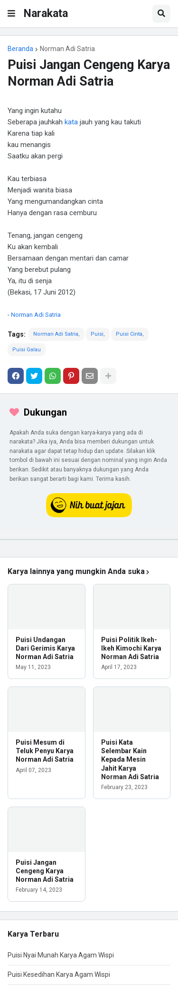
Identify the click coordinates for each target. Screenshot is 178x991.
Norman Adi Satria (67, 48)
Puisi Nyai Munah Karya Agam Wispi (61, 955)
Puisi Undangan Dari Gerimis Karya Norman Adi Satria (45, 648)
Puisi (97, 334)
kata (71, 122)
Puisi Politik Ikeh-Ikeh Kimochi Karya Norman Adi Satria (131, 648)
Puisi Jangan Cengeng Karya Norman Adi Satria (45, 871)
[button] (11, 14)
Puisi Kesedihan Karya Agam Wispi (59, 974)
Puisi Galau (26, 350)
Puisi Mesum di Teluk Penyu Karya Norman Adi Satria (45, 751)
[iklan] (89, 539)
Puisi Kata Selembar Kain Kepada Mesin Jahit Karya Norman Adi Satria (130, 760)
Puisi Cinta (129, 334)
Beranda (20, 48)
